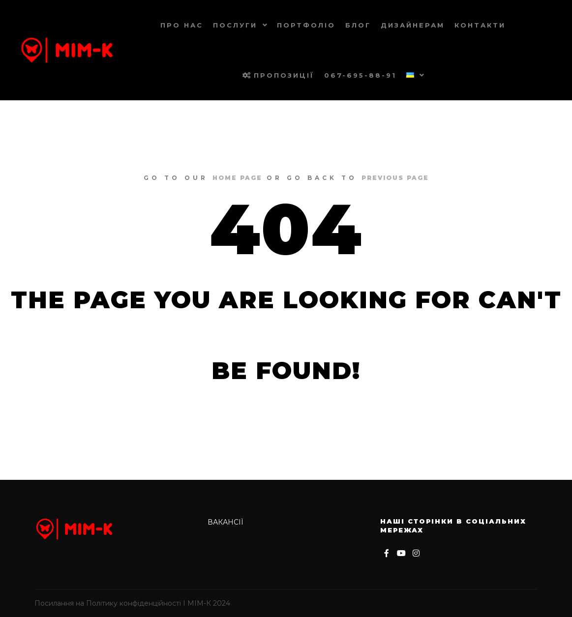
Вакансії (225, 522)
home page (237, 177)
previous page (395, 177)
